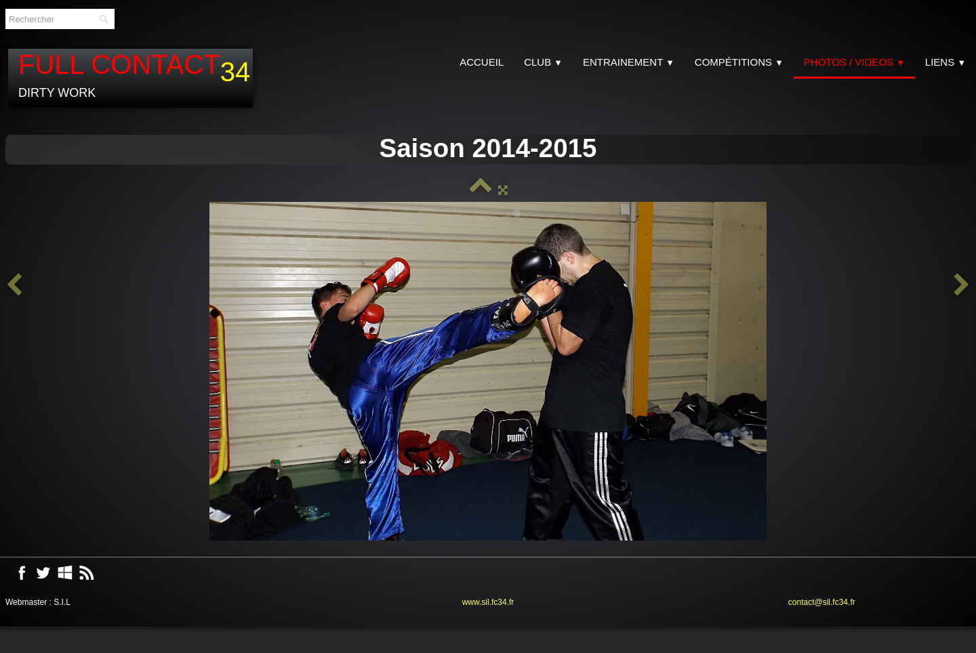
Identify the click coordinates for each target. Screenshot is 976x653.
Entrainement (628, 62)
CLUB (543, 62)
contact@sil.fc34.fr (821, 602)
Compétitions (739, 62)
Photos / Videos (854, 62)
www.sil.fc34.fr (488, 602)
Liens (945, 62)
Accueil (482, 62)
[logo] (130, 78)
